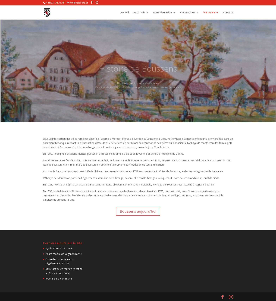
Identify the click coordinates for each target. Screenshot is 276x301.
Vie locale (209, 12)
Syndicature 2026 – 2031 (59, 248)
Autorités (139, 12)
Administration (162, 12)
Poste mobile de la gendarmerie (63, 254)
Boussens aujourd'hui (138, 211)
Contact (228, 12)
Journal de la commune (58, 278)
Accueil (124, 12)
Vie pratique (187, 12)
